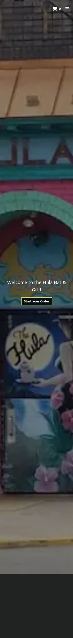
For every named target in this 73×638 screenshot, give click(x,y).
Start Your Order (36, 301)
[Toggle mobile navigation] (67, 8)
